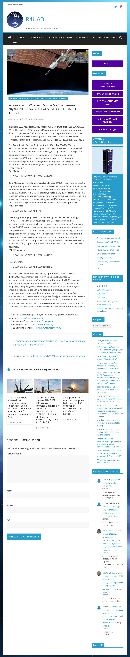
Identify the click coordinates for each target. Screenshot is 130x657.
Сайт (9, 520)
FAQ (15, 42)
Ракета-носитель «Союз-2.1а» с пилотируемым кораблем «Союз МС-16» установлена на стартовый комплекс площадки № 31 (19, 407)
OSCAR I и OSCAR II (105, 290)
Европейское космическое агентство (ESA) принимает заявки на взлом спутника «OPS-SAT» (49, 342)
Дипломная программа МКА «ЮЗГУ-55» (111, 483)
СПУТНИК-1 (102, 286)
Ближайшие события (39, 37)
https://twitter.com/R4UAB (48, 327)
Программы (80, 37)
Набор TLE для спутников (108, 250)
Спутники (19, 37)
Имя (9, 490)
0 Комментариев (36, 119)
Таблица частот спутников (108, 246)
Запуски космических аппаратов (22, 98)
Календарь (58, 37)
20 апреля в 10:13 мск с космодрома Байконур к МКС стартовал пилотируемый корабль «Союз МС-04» (73, 406)
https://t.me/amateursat (32, 318)
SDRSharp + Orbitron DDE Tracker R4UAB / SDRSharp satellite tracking (108, 432)
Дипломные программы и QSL (110, 238)
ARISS (69, 37)
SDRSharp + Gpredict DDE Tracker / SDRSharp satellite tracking (108, 423)
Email (10, 505)
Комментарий (14, 453)
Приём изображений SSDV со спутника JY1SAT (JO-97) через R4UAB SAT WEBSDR (110, 399)
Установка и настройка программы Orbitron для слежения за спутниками (107, 366)
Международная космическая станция (52, 98)
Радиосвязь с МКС (107, 37)
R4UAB (35, 19)
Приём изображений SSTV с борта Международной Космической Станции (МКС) (109, 453)
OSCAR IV (101, 297)
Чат (93, 37)
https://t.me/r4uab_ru (46, 321)
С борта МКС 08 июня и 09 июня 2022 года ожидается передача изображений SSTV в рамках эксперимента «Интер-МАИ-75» (112, 582)
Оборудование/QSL (105, 258)
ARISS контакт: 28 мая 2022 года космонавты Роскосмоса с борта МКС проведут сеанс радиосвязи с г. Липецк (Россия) (112, 540)
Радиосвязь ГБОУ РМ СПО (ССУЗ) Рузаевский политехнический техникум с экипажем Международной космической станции (109, 377)
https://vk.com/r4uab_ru (43, 324)
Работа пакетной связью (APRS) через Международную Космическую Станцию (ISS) (110, 350)
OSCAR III (101, 294)
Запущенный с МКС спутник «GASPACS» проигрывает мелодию (50, 355)
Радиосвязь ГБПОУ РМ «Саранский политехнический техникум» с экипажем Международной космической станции (110, 410)
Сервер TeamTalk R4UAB (107, 242)
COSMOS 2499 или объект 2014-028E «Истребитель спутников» (108, 389)
